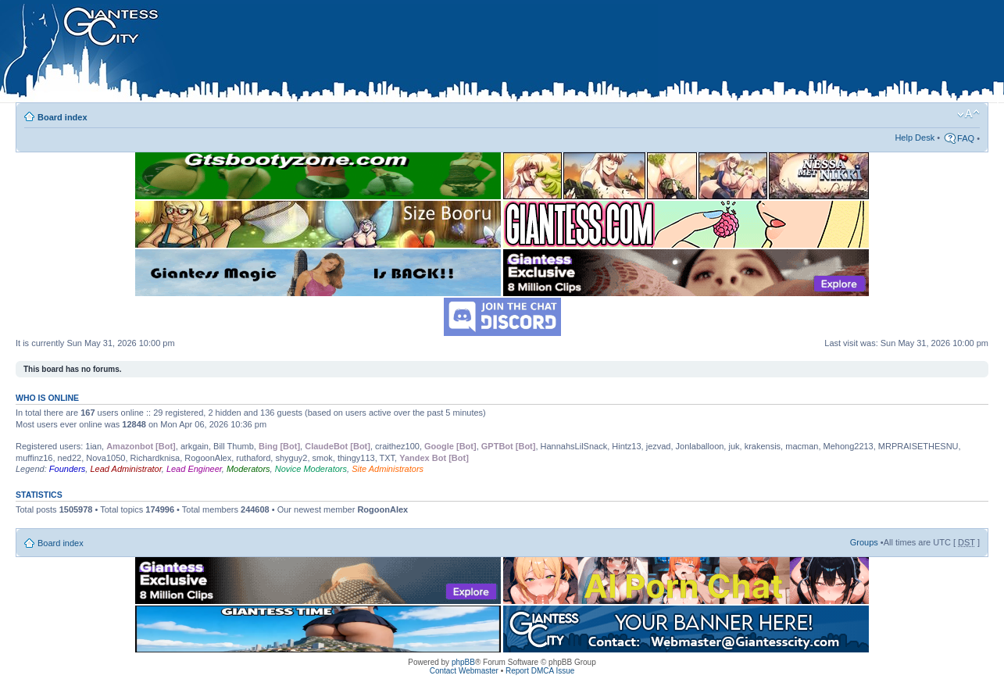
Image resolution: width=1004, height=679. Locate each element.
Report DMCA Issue (540, 670)
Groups (864, 542)
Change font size (968, 114)
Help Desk (914, 137)
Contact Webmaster (464, 670)
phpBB (463, 662)
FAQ (965, 138)
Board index (63, 117)
